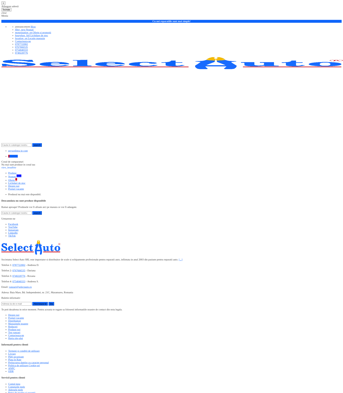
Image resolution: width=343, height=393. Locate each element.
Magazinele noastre (18, 323)
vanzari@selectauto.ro (20, 287)
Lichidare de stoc (31, 35)
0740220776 (21, 52)
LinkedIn (13, 232)
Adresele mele (15, 389)
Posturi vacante (16, 318)
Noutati (24, 29)
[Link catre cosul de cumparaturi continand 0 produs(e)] (13, 156)
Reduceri (12, 326)
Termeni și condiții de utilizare (24, 351)
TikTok (12, 235)
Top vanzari (14, 332)
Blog (33, 26)
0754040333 (21, 50)
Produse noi (14, 329)
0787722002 (21, 44)
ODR (11, 371)
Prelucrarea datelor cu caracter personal (28, 362)
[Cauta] (16, 145)
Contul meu (14, 384)
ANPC (11, 368)
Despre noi (13, 315)
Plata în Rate (14, 359)
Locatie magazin (30, 38)
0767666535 (21, 47)
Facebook (13, 224)
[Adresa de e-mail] (16, 304)
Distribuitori (14, 320)
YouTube (13, 227)
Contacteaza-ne (23, 41)
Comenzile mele (16, 386)
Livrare (12, 353)
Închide (6, 9)
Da (51, 303)
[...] (180, 259)
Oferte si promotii (33, 32)
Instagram (13, 230)
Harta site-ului (15, 338)
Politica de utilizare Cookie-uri (24, 365)
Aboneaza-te (40, 303)
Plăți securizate (16, 356)
